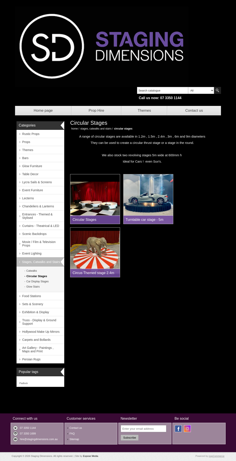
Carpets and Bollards (36, 339)
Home (74, 128)
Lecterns (28, 198)
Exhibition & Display (35, 312)
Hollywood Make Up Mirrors (40, 331)
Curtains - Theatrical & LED (40, 226)
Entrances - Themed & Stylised (37, 216)
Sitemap (74, 439)
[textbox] (162, 90)
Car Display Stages (37, 281)
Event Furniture (32, 190)
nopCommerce (216, 456)
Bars (25, 158)
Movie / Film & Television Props (39, 243)
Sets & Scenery (32, 304)
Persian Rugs (31, 359)
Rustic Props (30, 134)
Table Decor (30, 174)
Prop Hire (96, 110)
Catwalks (31, 270)
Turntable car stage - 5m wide (144, 221)
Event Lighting (31, 253)
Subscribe (129, 437)
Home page (43, 110)
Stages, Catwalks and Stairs (41, 262)
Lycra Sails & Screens (37, 182)
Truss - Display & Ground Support (39, 321)
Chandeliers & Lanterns (38, 206)
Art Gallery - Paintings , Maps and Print (37, 349)
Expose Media (90, 456)
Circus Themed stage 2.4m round (93, 274)
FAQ (72, 433)
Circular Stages (36, 276)
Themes (144, 110)
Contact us (194, 110)
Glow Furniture (32, 166)
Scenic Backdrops (34, 234)
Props (26, 142)
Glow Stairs (33, 286)
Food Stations (31, 296)
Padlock (23, 383)
